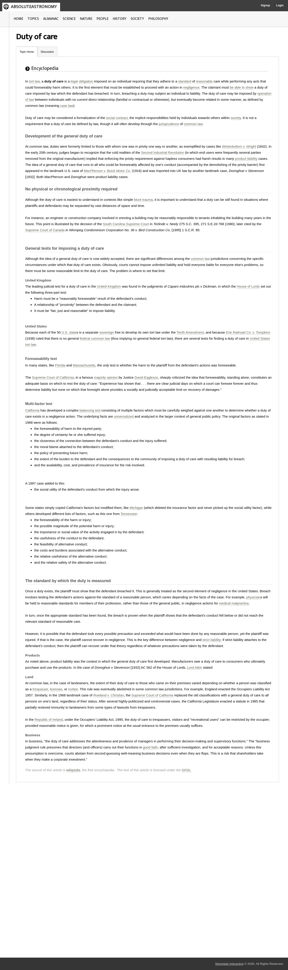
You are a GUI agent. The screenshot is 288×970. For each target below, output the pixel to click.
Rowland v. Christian (108, 695)
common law (193, 124)
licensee (56, 689)
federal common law (95, 338)
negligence (191, 87)
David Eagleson (146, 377)
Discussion (47, 51)
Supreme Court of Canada (45, 230)
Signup (265, 5)
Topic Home (27, 51)
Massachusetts (84, 365)
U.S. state (69, 332)
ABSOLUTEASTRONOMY (34, 7)
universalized (124, 416)
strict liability (211, 640)
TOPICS (33, 19)
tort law (34, 81)
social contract (117, 118)
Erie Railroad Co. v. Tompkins (248, 332)
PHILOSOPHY (158, 19)
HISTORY (119, 19)
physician (253, 597)
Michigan (136, 508)
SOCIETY (137, 19)
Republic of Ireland (49, 719)
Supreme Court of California (53, 377)
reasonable (204, 81)
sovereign (106, 332)
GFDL (186, 770)
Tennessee (129, 514)
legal (74, 81)
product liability (246, 158)
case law (66, 106)
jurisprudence (169, 124)
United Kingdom (109, 286)
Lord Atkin (194, 667)
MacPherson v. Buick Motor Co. (107, 171)
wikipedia (73, 770)
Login (280, 5)
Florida (60, 365)
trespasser (40, 689)
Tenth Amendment (190, 332)
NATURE (86, 19)
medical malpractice (234, 603)
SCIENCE (69, 19)
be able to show (241, 87)
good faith (150, 747)
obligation (86, 81)
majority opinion (106, 377)
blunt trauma (143, 199)
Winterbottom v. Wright (239, 146)
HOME (18, 19)
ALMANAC (50, 19)
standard (184, 81)
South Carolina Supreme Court (126, 224)
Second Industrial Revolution (162, 152)
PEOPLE (102, 19)
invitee (73, 689)
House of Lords (248, 286)
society (236, 118)
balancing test (90, 410)
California (32, 410)
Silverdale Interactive (229, 963)
